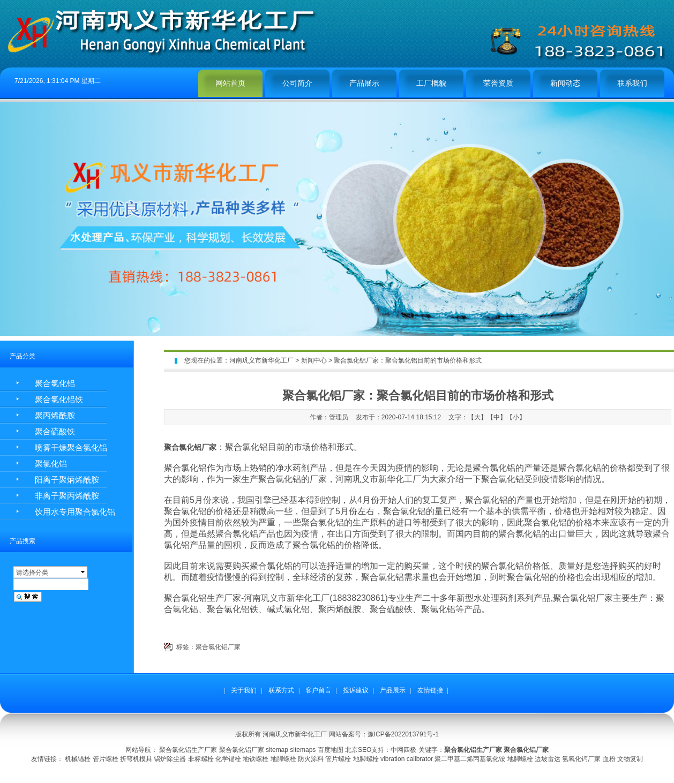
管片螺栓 (105, 759)
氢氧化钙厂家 (581, 759)
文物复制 (630, 759)
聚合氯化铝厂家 (218, 647)
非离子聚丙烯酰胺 (67, 495)
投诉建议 (356, 690)
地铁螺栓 (255, 759)
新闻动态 (565, 83)
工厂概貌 (431, 83)
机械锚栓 (78, 759)
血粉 (609, 759)
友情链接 (430, 690)
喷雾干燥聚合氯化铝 (71, 447)
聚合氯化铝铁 (59, 399)
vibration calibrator (406, 759)
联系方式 (281, 690)
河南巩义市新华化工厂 (261, 360)
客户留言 (318, 690)
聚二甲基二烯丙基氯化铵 (470, 759)
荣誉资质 (498, 83)
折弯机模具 (136, 759)
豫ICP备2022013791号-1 (403, 734)
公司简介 (297, 83)
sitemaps (303, 750)
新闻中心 (314, 360)
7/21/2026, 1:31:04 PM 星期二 (57, 81)
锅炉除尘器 (170, 759)
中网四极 (403, 750)
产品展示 (364, 83)
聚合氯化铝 (55, 383)
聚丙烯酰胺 (55, 415)
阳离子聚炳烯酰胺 (67, 479)
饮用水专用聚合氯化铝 (75, 511)
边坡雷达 (547, 759)
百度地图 (330, 750)
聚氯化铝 (51, 463)
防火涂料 (311, 759)
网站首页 (230, 83)
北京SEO (358, 750)
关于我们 (244, 690)
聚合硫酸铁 (55, 431)
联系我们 (632, 83)
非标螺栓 (201, 759)
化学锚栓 (228, 759)
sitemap (277, 750)
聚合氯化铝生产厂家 (188, 750)
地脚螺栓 (283, 759)
